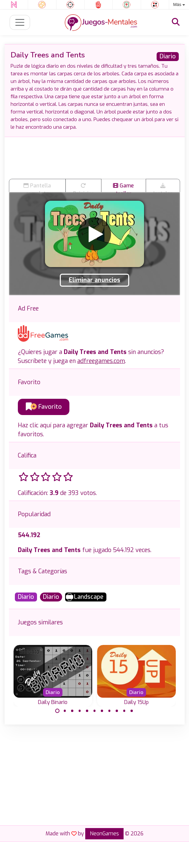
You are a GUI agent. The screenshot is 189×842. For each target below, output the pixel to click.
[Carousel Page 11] (132, 711)
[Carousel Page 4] (79, 711)
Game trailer (123, 187)
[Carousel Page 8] (109, 711)
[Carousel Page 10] (124, 711)
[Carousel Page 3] (72, 711)
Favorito (44, 407)
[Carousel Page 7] (102, 711)
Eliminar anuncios (94, 280)
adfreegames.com (101, 361)
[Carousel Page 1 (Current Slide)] (57, 711)
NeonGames (104, 833)
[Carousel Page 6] (94, 711)
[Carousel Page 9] (117, 711)
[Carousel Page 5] (87, 711)
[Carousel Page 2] (64, 711)
